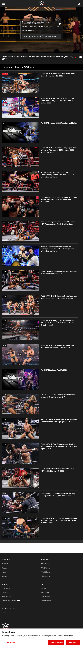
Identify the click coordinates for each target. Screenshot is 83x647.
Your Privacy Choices (9, 601)
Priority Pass (45, 576)
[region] (41, 637)
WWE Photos (45, 572)
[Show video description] (75, 56)
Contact (4, 576)
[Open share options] (80, 56)
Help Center (45, 592)
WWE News (45, 564)
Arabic (4, 613)
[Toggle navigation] (3, 3)
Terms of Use (6, 596)
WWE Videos (45, 568)
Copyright (5, 592)
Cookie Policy (45, 596)
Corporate (5, 564)
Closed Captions (46, 601)
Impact (4, 572)
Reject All (72, 642)
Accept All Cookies (56, 642)
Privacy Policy (6, 588)
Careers (4, 568)
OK (41, 35)
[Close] (79, 632)
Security (44, 588)
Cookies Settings (9, 642)
